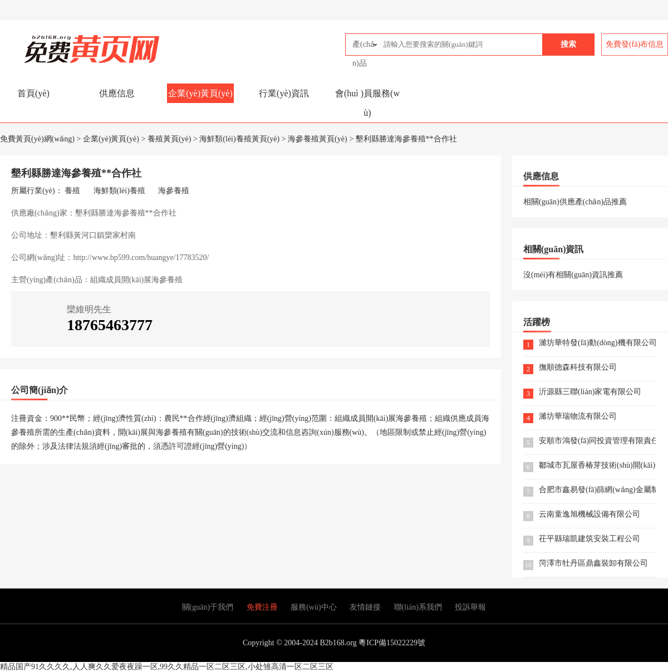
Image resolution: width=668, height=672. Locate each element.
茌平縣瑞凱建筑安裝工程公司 (589, 539)
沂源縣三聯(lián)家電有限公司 (590, 392)
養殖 (72, 191)
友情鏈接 (365, 607)
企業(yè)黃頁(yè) (200, 93)
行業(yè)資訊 (284, 93)
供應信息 (117, 93)
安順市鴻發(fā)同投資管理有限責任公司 (597, 441)
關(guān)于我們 (208, 607)
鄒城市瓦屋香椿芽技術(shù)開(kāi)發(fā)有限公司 (597, 465)
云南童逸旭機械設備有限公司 (589, 514)
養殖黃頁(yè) (169, 139)
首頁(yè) (33, 93)
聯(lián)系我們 (418, 607)
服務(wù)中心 (313, 607)
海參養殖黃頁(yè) (317, 139)
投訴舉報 (470, 607)
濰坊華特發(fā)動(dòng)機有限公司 (597, 343)
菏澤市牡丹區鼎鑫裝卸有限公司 (593, 563)
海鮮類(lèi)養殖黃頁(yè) (239, 139)
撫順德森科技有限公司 (578, 367)
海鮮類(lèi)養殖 (119, 191)
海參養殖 (173, 191)
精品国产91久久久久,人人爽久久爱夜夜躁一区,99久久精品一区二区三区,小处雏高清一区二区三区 (166, 667)
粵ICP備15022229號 (391, 643)
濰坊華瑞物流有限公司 (578, 416)
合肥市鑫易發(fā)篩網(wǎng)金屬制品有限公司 (597, 490)
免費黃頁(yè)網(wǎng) (67, 44)
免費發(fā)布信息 (635, 44)
